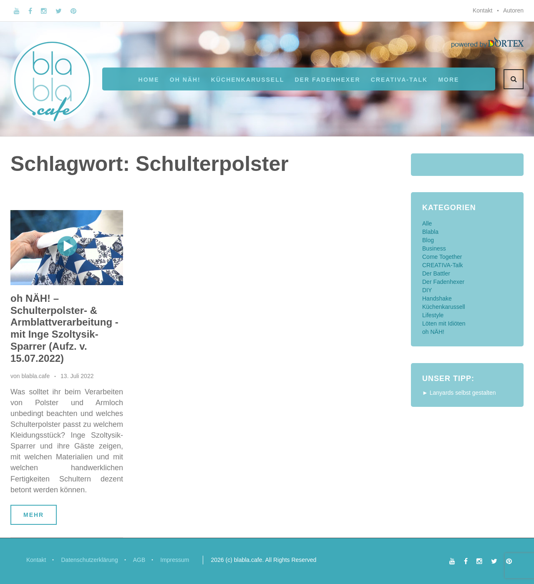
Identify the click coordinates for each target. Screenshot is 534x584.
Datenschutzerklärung (89, 559)
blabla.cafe (35, 376)
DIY (427, 290)
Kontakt (482, 10)
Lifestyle (432, 315)
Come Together (442, 256)
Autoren (513, 10)
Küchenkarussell (247, 79)
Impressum (174, 559)
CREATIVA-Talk (399, 79)
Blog (428, 240)
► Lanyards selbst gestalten (459, 392)
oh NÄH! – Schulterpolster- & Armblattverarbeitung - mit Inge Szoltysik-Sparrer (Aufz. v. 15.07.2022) (64, 328)
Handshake (437, 298)
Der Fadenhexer (327, 79)
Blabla (430, 231)
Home (149, 79)
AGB (139, 559)
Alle (427, 223)
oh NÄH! (185, 79)
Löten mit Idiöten (444, 323)
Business (434, 248)
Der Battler (436, 273)
